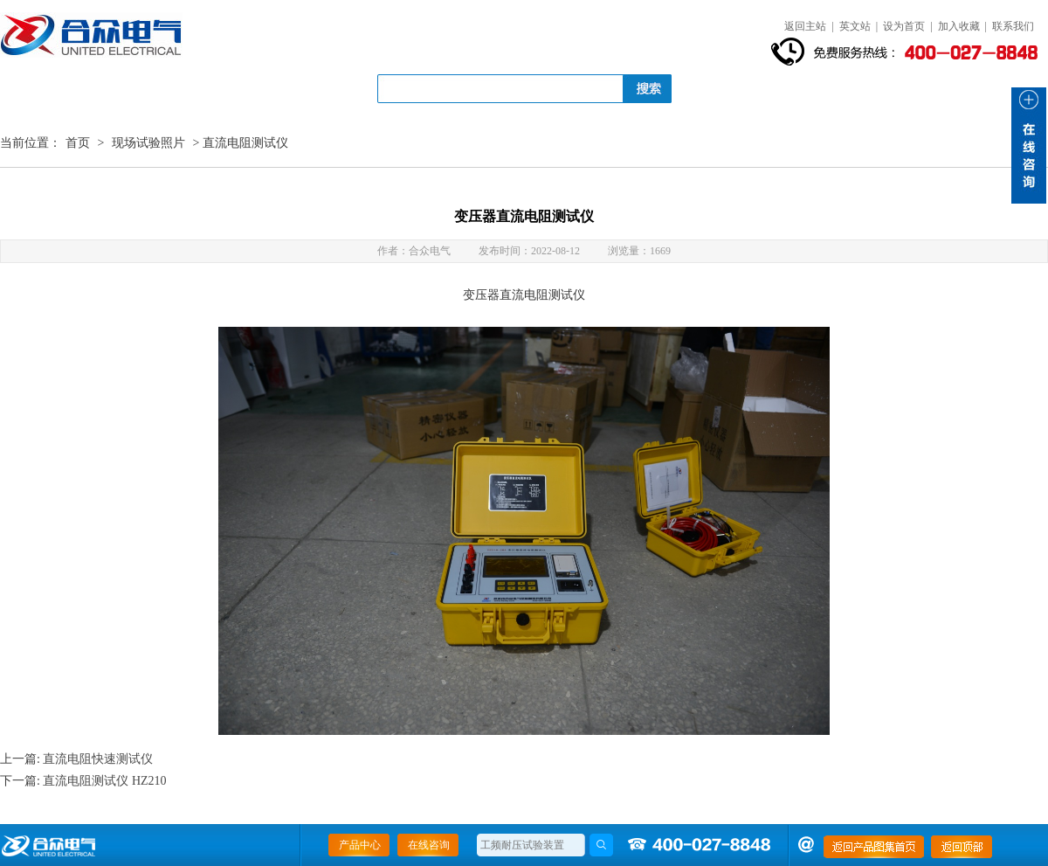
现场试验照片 (148, 142)
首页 (78, 142)
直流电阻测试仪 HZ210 (104, 780)
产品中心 (360, 845)
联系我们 (1013, 26)
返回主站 (805, 26)
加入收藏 (959, 26)
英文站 (855, 26)
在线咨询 (429, 845)
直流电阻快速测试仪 (98, 759)
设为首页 (904, 26)
